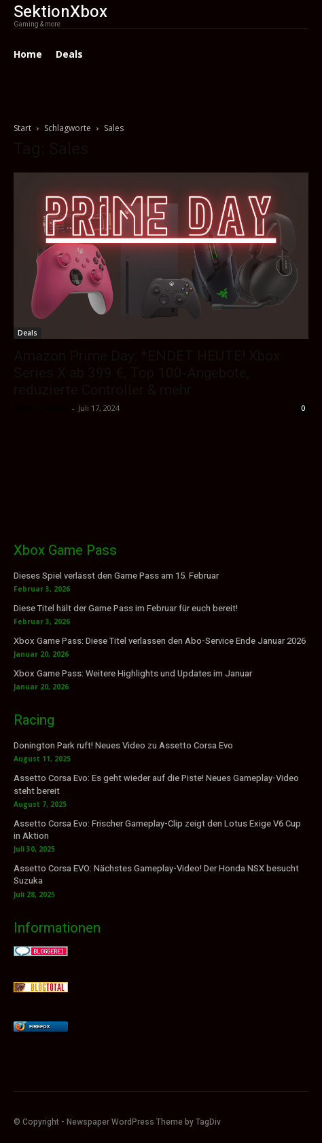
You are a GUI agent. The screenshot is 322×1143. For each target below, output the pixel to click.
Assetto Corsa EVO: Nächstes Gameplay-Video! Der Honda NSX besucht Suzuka (156, 874)
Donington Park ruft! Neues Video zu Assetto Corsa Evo (123, 745)
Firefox (39, 1026)
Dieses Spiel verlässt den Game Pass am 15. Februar (116, 575)
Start (22, 128)
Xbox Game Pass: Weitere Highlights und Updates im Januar (133, 673)
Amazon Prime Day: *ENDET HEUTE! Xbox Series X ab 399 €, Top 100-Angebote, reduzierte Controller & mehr (147, 373)
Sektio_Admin (41, 408)
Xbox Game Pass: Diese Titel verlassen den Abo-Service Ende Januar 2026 (160, 640)
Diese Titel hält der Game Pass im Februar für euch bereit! (126, 608)
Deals (27, 333)
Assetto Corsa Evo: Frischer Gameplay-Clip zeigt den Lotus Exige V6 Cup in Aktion (157, 829)
